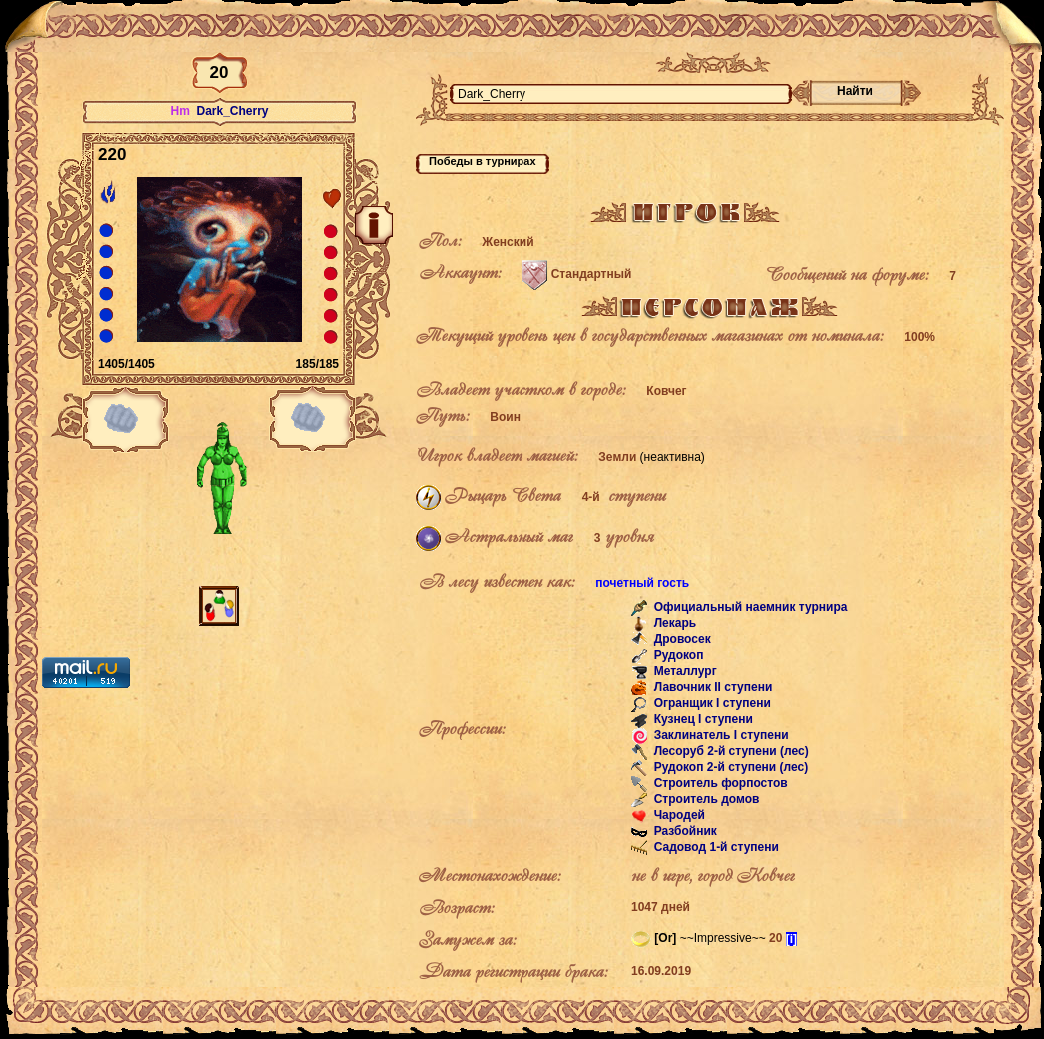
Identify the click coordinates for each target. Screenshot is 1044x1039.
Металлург (683, 672)
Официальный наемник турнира (748, 608)
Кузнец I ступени (701, 720)
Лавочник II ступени (711, 688)
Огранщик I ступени (710, 704)
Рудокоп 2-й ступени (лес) (729, 768)
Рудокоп (676, 656)
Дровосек (680, 640)
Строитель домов (704, 800)
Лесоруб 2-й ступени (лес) (729, 752)
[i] (791, 939)
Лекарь (673, 624)
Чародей (677, 816)
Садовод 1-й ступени (714, 848)
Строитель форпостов (718, 784)
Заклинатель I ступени (719, 736)
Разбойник (683, 832)
